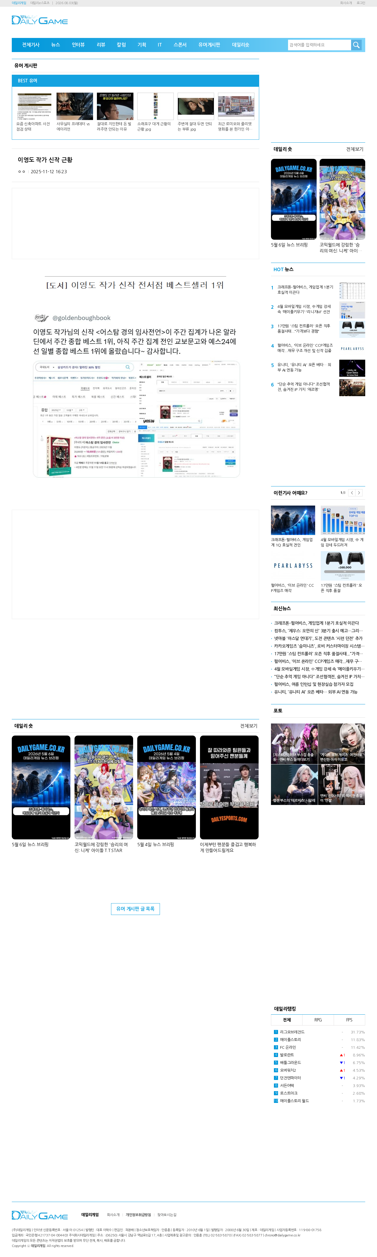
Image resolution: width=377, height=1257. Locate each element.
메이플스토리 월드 (291, 1101)
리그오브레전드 (289, 1032)
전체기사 (30, 45)
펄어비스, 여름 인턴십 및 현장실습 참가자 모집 (313, 684)
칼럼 (121, 45)
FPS (349, 1020)
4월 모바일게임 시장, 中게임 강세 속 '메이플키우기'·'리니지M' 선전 (303, 309)
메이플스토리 (287, 1040)
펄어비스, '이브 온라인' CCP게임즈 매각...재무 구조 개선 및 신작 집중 (305, 348)
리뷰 (101, 45)
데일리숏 (240, 45)
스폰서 (180, 45)
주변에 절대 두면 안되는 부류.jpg (195, 126)
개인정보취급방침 (138, 1215)
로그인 (361, 3)
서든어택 (284, 1085)
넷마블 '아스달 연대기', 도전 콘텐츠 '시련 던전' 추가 (318, 638)
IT (160, 45)
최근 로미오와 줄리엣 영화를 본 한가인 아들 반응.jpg (235, 127)
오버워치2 (285, 1070)
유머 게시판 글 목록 (135, 909)
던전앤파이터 (287, 1078)
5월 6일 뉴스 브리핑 (30, 844)
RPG (318, 1020)
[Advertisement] (88, 564)
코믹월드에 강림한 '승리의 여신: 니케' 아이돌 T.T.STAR (101, 847)
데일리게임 (19, 3)
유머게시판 (209, 45)
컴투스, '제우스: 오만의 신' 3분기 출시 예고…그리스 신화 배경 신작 (319, 631)
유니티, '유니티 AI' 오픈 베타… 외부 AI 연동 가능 (304, 367)
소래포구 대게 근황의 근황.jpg (154, 126)
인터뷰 (78, 45)
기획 (142, 45)
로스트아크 (285, 1093)
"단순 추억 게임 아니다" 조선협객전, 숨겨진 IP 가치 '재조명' (303, 386)
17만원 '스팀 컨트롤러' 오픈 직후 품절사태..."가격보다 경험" (303, 328)
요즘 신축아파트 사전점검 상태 (32, 126)
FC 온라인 (285, 1047)
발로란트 (284, 1055)
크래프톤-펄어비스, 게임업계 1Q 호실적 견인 (292, 542)
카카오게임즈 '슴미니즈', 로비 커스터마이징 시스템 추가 (319, 646)
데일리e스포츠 (39, 3)
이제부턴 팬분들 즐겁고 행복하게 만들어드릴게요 (228, 847)
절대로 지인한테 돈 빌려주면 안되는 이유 (114, 126)
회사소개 (346, 3)
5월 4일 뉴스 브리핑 (155, 844)
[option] (318, 547)
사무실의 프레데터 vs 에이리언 (73, 126)
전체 (287, 1020)
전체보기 (248, 725)
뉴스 (55, 45)
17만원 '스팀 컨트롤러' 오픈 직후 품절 (341, 588)
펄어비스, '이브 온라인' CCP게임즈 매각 (292, 588)
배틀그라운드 (287, 1063)
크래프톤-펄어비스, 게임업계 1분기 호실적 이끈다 (305, 289)
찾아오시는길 (166, 1215)
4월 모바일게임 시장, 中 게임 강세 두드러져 (342, 542)
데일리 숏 (23, 725)
